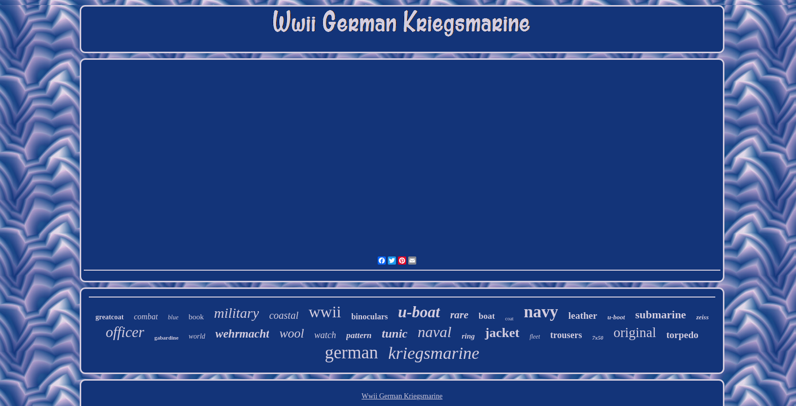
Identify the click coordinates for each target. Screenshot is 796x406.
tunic (395, 333)
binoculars (369, 316)
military (236, 313)
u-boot (616, 317)
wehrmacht (242, 333)
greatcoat (109, 317)
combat (146, 316)
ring (468, 336)
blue (173, 317)
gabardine (166, 338)
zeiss (702, 317)
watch (325, 335)
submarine (660, 314)
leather (582, 315)
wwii (325, 312)
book (196, 317)
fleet (534, 336)
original (634, 332)
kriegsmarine (433, 353)
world (197, 336)
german (351, 352)
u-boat (419, 312)
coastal (283, 315)
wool (291, 333)
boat (487, 316)
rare (459, 315)
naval (435, 331)
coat (509, 318)
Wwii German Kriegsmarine (401, 396)
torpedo (682, 334)
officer (125, 332)
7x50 (597, 338)
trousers (566, 335)
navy (541, 312)
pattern (359, 335)
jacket (502, 332)
